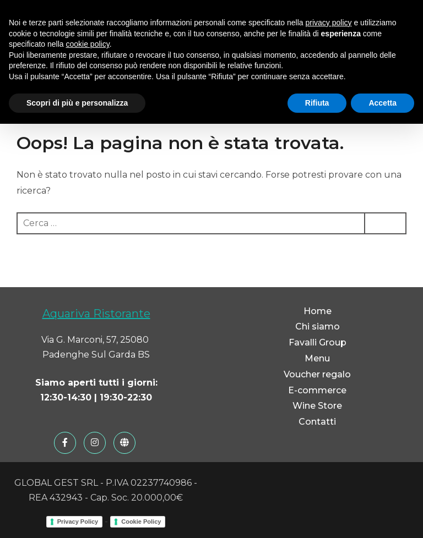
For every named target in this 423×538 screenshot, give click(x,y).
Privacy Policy (78, 521)
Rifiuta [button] (317, 102)
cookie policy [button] (88, 44)
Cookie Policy (141, 521)
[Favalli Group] (124, 443)
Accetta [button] (382, 102)
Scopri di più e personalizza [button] (77, 102)
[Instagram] (95, 443)
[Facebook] (65, 443)
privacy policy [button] (329, 22)
